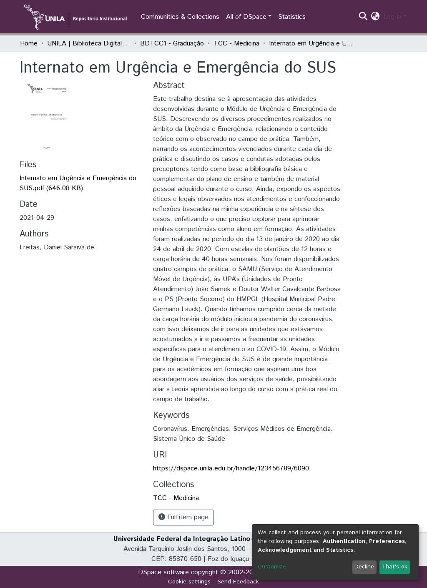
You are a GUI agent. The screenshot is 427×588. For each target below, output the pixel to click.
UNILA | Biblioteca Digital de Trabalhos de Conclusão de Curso (89, 43)
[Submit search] (363, 17)
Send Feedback (238, 582)
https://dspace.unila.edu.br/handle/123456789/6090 (231, 468)
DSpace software (163, 572)
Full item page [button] (183, 517)
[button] (375, 17)
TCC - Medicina (236, 43)
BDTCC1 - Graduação (172, 43)
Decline (364, 567)
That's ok (394, 567)
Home (29, 43)
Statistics (292, 17)
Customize (272, 567)
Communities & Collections (180, 17)
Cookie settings (189, 582)
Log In (392, 17)
